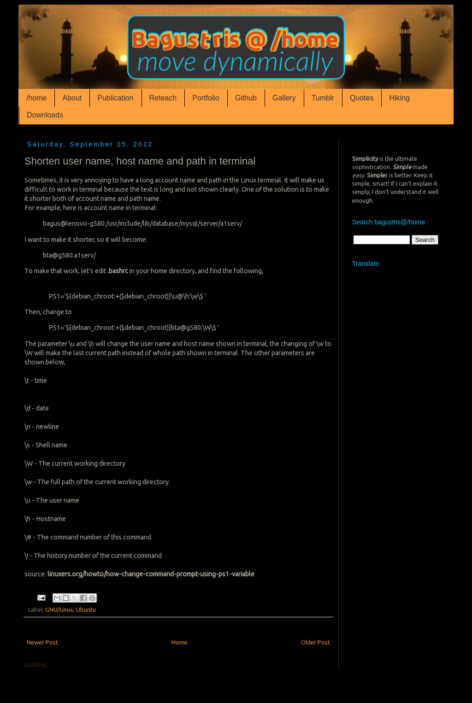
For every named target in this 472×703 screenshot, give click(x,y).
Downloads (45, 115)
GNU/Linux (59, 609)
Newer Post (42, 642)
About (72, 98)
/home (36, 98)
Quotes (362, 98)
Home (179, 642)
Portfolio (205, 98)
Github (246, 98)
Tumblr (323, 98)
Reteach (163, 98)
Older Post (315, 642)
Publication (115, 98)
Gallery (284, 98)
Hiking (399, 98)
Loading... (37, 664)
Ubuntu (86, 609)
